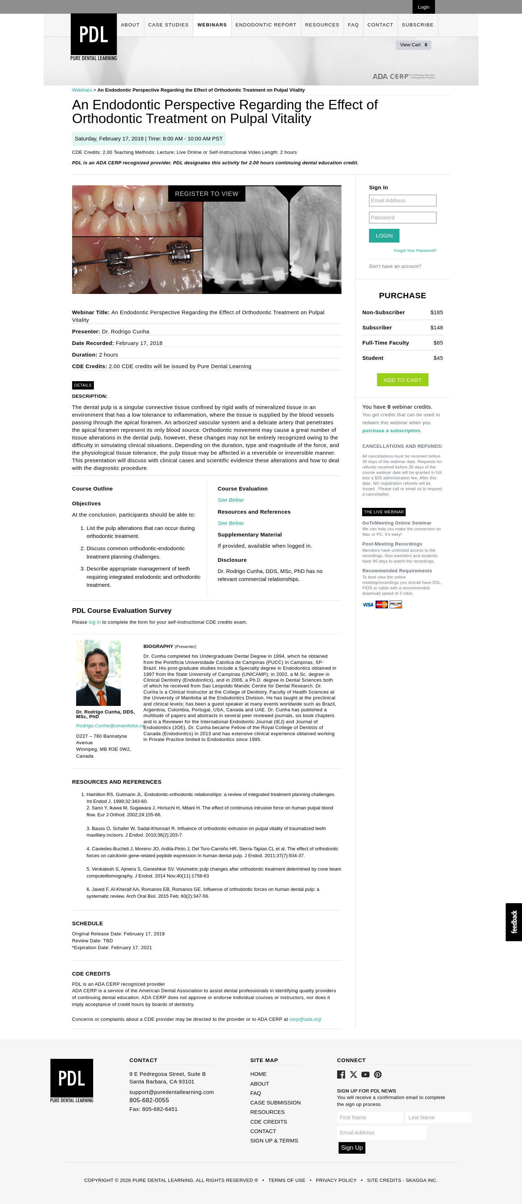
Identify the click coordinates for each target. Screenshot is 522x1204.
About (130, 25)
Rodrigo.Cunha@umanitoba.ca (110, 725)
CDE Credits (268, 1122)
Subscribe (418, 25)
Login (424, 7)
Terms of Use (286, 1180)
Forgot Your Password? (415, 250)
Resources (322, 25)
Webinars (212, 25)
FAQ (353, 25)
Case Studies (168, 25)
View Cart (413, 44)
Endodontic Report (266, 25)
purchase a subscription (391, 430)
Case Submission (275, 1102)
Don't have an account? (395, 266)
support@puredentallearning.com (171, 1092)
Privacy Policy (336, 1180)
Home (258, 1074)
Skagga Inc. (422, 1180)
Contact (381, 25)
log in (95, 622)
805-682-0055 (149, 1100)
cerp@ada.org (305, 1019)
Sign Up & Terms (274, 1140)
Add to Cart (403, 380)
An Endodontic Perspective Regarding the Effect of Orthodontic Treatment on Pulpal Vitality (201, 90)
